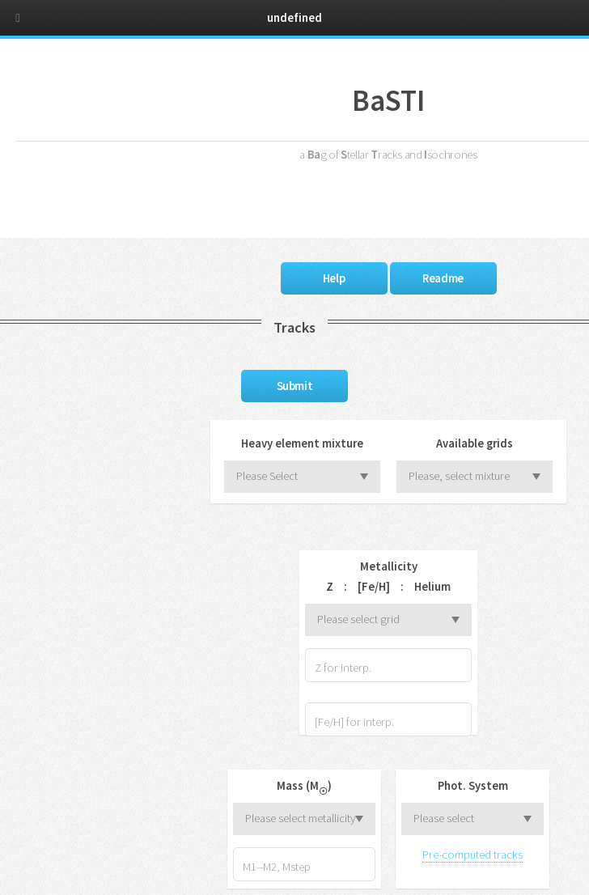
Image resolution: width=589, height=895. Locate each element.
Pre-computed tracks (472, 854)
